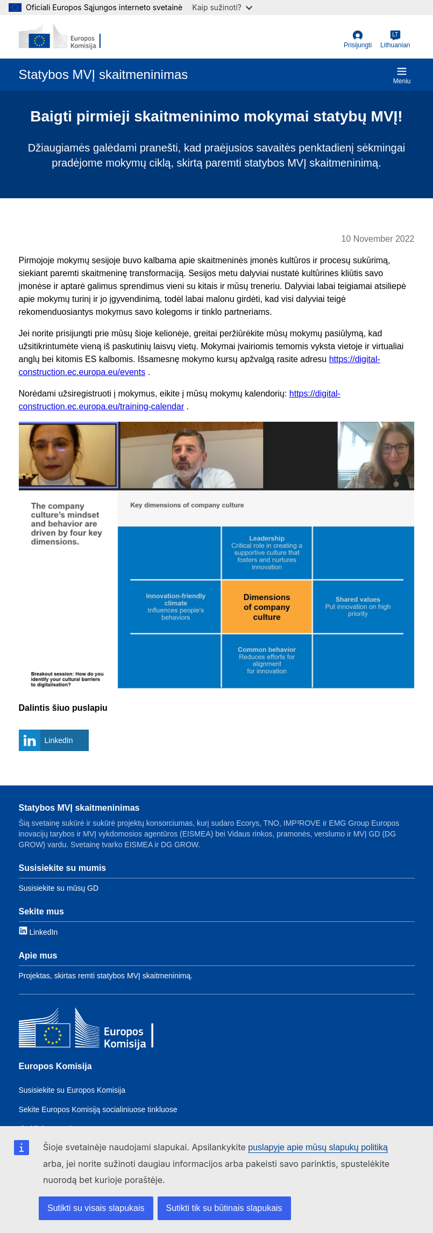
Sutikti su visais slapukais (96, 1208)
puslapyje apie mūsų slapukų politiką (318, 1147)
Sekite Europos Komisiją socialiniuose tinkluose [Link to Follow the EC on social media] (98, 1109)
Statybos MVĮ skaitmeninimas (79, 807)
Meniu (402, 75)
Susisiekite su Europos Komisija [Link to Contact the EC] (72, 1090)
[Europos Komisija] (86, 1029)
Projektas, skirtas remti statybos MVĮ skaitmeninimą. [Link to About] (106, 975)
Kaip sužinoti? (222, 7)
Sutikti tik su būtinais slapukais (224, 1208)
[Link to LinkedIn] (38, 931)
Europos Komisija (55, 1066)
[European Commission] (60, 36)
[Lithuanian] (395, 40)
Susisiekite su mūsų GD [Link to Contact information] (59, 888)
